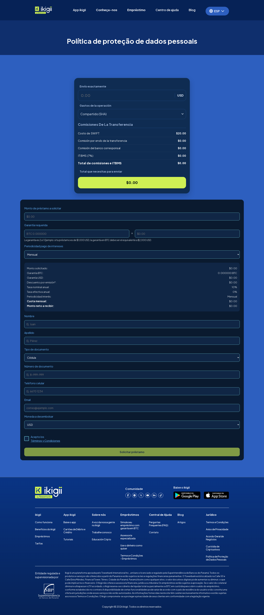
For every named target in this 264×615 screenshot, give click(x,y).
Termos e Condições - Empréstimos (131, 557)
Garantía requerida (35, 225)
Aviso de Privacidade (217, 529)
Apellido (29, 332)
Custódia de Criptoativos (213, 548)
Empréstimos (42, 536)
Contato (154, 532)
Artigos (181, 522)
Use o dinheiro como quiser (131, 547)
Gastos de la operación (95, 105)
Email (27, 400)
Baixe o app (69, 522)
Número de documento (38, 366)
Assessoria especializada (128, 537)
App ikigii (79, 10)
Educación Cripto (101, 539)
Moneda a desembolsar (38, 416)
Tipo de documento (36, 349)
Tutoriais (68, 539)
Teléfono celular (34, 383)
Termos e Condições (217, 522)
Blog (192, 10)
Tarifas (39, 543)
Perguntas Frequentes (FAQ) (158, 524)
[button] (217, 11)
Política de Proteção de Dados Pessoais (217, 558)
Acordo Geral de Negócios (215, 538)
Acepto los (45, 439)
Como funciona (43, 522)
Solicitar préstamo (132, 452)
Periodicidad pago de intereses (43, 246)
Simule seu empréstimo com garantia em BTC (129, 525)
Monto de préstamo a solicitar (42, 208)
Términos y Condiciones (45, 440)
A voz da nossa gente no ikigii (103, 524)
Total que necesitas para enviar (101, 171)
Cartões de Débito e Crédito (74, 531)
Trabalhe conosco (102, 532)
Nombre (29, 316)
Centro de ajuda (167, 10)
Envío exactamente (93, 86)
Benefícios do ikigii (45, 529)
